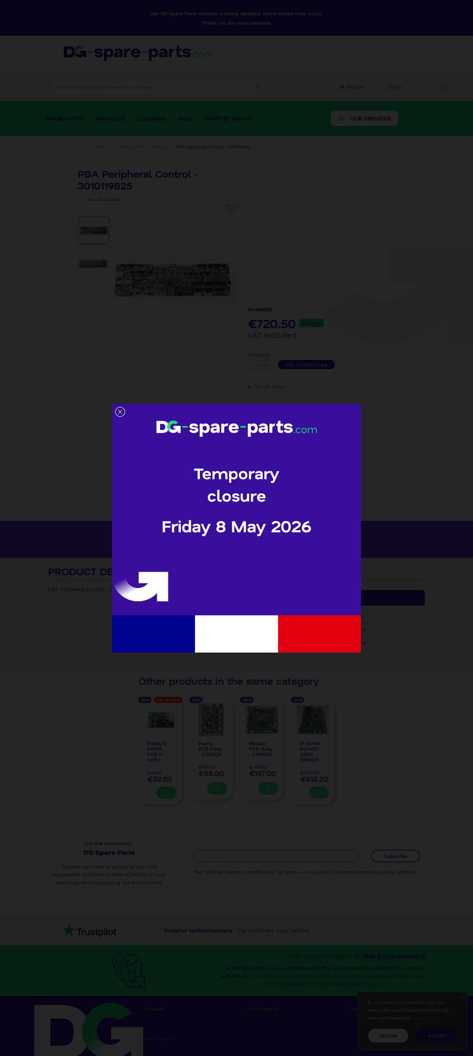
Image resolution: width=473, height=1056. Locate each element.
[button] (120, 412)
